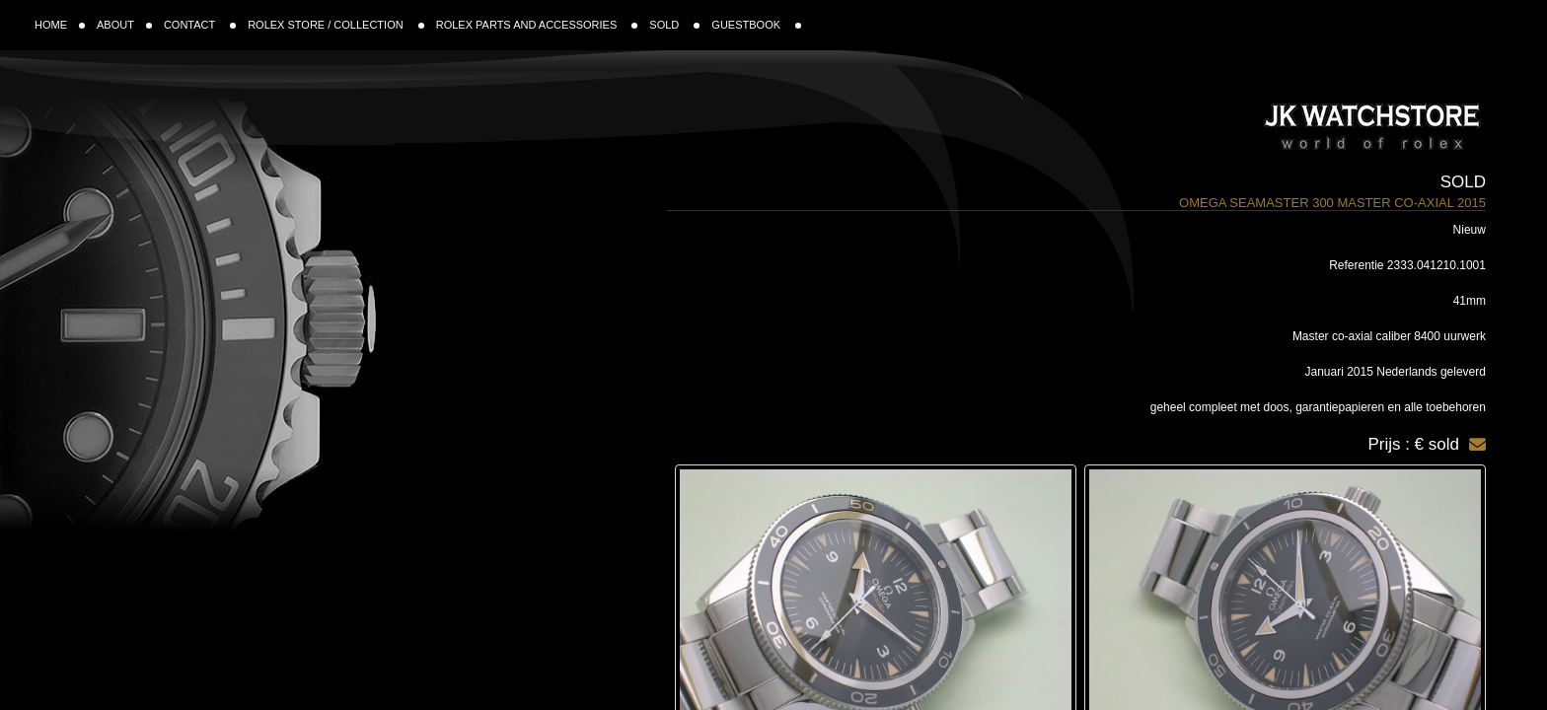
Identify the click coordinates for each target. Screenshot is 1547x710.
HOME (60, 25)
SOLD (674, 25)
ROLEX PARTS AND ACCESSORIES (537, 25)
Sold (1463, 182)
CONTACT (200, 25)
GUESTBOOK (756, 25)
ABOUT (124, 25)
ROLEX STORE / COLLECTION (336, 25)
